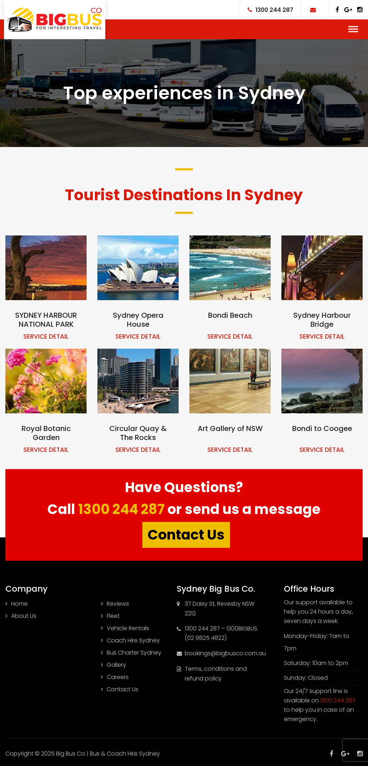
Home (19, 604)
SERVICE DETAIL (46, 336)
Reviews (118, 604)
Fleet (113, 616)
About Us (23, 616)
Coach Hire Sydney (133, 640)
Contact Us (186, 534)
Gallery (116, 665)
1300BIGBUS (241, 628)
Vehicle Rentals (128, 628)
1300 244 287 (121, 509)
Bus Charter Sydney (134, 652)
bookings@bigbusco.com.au (225, 653)
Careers (118, 677)
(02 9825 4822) (206, 638)
